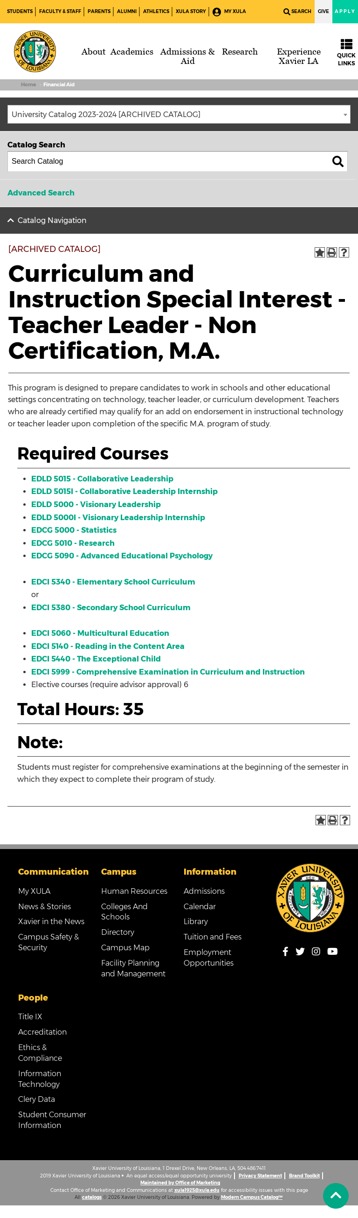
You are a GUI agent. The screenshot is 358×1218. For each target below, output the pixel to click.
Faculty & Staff (60, 11)
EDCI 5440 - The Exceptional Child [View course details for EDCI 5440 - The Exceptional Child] (96, 658)
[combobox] (179, 114)
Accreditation (42, 1032)
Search (297, 11)
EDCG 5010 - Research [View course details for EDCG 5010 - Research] (73, 543)
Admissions (204, 891)
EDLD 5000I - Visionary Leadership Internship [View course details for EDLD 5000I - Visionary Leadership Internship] (118, 517)
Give (323, 11)
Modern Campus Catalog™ (251, 1197)
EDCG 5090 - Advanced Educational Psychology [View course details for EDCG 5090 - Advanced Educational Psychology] (122, 555)
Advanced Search (41, 192)
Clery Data (36, 1099)
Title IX (30, 1016)
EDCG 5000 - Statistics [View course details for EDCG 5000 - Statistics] (74, 530)
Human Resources (134, 891)
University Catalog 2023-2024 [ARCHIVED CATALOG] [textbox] (106, 114)
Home (28, 85)
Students (20, 11)
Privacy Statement (260, 1176)
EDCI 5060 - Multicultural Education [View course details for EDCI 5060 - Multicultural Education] (100, 633)
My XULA (229, 11)
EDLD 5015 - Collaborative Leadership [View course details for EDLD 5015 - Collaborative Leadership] (102, 478)
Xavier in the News (51, 921)
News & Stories (44, 906)
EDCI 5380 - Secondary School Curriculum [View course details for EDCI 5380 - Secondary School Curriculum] (111, 607)
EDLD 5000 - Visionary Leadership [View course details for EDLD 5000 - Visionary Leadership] (96, 504)
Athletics (156, 11)
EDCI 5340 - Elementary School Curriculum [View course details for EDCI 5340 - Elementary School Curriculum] (113, 582)
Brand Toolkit (304, 1176)
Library (196, 921)
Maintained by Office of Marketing (180, 1183)
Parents (99, 11)
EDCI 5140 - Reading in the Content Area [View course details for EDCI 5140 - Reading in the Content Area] (108, 646)
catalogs (92, 1197)
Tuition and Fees (212, 937)
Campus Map (125, 947)
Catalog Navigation (52, 220)
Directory (117, 932)
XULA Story (191, 11)
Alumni (127, 11)
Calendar (200, 906)
